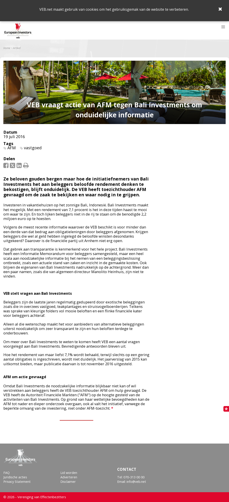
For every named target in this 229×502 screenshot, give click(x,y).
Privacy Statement (17, 481)
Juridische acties (15, 477)
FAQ (6, 473)
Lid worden (68, 473)
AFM (11, 147)
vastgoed (33, 147)
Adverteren (68, 477)
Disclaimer (68, 481)
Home (6, 48)
